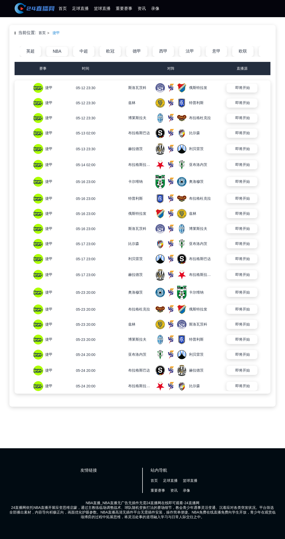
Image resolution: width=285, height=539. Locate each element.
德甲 (137, 51)
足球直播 (80, 8)
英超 (30, 51)
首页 (63, 8)
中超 (84, 51)
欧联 (243, 51)
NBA (57, 51)
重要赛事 (124, 8)
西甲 (163, 51)
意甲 (216, 51)
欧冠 (110, 51)
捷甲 (56, 33)
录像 (155, 8)
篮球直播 (102, 8)
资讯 (142, 8)
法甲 (190, 51)
